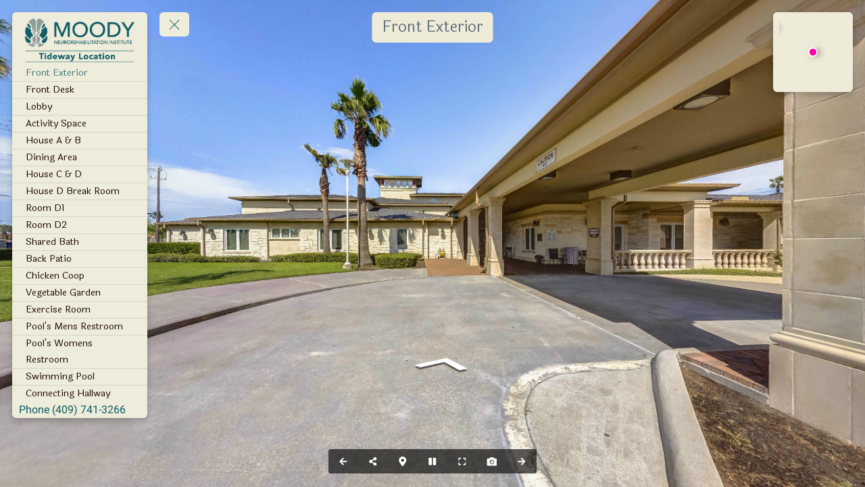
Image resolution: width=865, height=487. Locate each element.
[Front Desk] (79, 90)
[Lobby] (79, 107)
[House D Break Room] (79, 191)
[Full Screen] (462, 461)
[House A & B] (79, 141)
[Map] (403, 461)
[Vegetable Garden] (79, 293)
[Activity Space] (79, 124)
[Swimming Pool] (79, 377)
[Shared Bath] (79, 242)
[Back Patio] (79, 259)
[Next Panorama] (522, 461)
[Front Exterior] (79, 73)
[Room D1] (79, 208)
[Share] (373, 461)
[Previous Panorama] (343, 461)
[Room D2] (79, 225)
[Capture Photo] (492, 461)
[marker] (813, 52)
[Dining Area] (79, 157)
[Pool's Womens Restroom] (79, 351)
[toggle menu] (174, 24)
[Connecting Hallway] (79, 394)
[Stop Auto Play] (432, 461)
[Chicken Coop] (79, 276)
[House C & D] (79, 174)
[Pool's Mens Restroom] (79, 327)
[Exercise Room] (79, 310)
